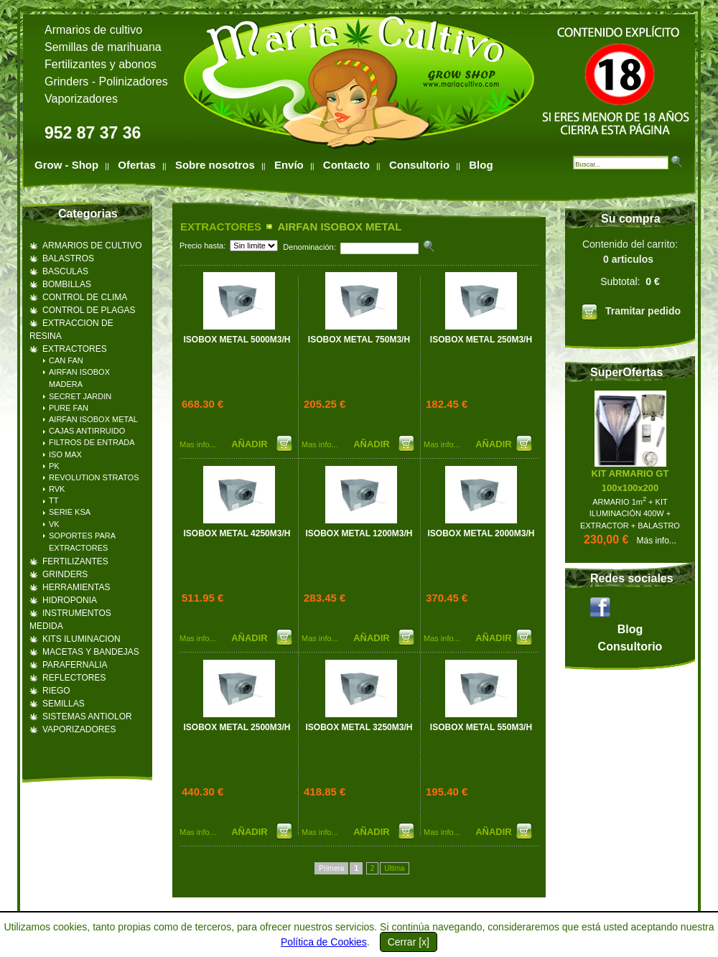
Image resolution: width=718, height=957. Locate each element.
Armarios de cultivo (93, 30)
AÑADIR (250, 444)
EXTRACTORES (220, 226)
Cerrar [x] (408, 942)
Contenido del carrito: (630, 282)
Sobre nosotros (215, 165)
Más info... (656, 541)
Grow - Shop (66, 165)
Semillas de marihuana (103, 47)
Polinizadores (133, 81)
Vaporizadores (81, 99)
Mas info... (198, 444)
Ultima (394, 868)
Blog (481, 165)
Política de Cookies (324, 942)
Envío (289, 165)
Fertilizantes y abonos (101, 64)
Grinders (66, 81)
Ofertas (137, 165)
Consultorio (419, 165)
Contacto (346, 165)
